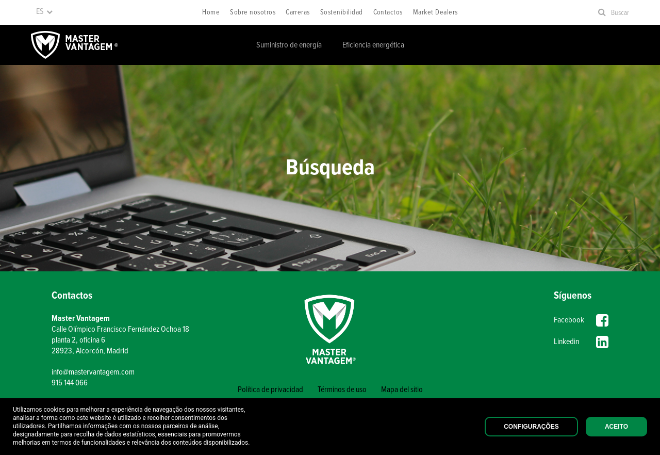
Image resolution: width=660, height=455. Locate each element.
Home (211, 12)
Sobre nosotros (252, 12)
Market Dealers (435, 12)
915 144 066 (70, 383)
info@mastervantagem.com (93, 372)
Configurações (531, 426)
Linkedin (581, 342)
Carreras (298, 12)
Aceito (616, 426)
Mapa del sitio (402, 389)
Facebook (581, 320)
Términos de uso (342, 389)
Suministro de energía (289, 45)
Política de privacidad (270, 389)
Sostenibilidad (341, 12)
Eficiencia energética (373, 45)
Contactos (388, 12)
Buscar (620, 13)
